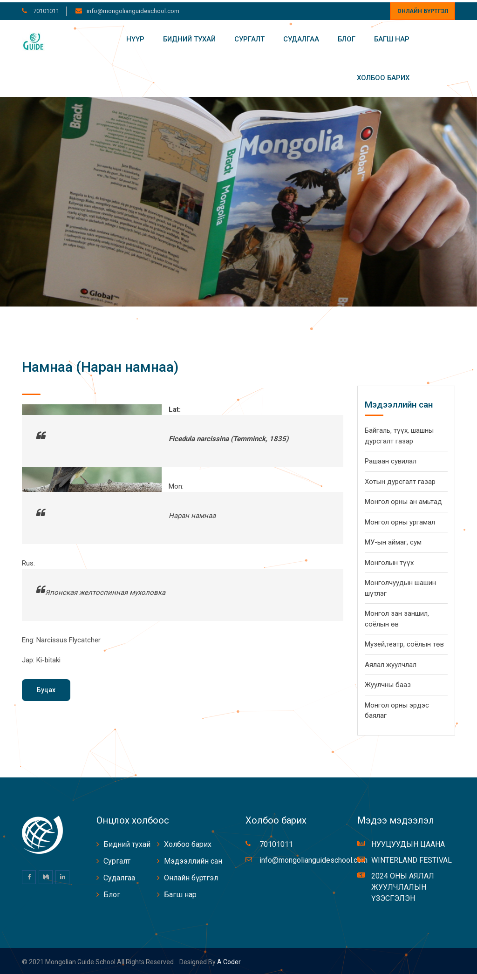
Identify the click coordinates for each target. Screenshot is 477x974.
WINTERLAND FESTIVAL (411, 857)
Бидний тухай (189, 37)
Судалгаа (301, 37)
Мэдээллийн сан (193, 858)
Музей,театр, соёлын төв (404, 642)
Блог (346, 37)
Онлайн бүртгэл (422, 9)
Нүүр (135, 37)
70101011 (45, 8)
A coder (228, 959)
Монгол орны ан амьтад (403, 499)
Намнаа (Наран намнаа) (100, 364)
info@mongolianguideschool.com (133, 8)
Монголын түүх (389, 560)
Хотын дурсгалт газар (400, 479)
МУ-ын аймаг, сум (393, 540)
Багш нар (391, 37)
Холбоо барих (383, 75)
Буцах (46, 687)
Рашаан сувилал (390, 459)
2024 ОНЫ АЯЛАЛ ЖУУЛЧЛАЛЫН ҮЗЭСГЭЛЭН (402, 884)
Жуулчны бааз (388, 682)
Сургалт (249, 37)
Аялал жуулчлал (390, 662)
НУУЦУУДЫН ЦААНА (408, 842)
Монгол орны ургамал (400, 520)
